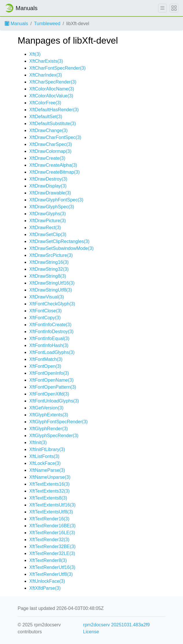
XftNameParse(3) (47, 470)
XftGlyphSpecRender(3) (53, 435)
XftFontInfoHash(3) (48, 345)
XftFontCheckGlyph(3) (52, 303)
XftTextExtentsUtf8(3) (51, 511)
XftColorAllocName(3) (51, 88)
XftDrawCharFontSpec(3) (55, 137)
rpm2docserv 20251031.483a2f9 (116, 624)
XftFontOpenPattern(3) (52, 387)
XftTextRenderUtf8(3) (51, 574)
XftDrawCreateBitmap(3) (54, 172)
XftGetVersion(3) (46, 407)
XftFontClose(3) (45, 310)
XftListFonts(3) (44, 456)
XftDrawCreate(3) (47, 158)
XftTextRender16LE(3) (52, 532)
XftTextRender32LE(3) (52, 553)
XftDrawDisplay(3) (48, 185)
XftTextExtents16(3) (49, 484)
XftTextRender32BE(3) (52, 546)
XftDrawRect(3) (45, 227)
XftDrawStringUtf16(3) (52, 283)
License (91, 631)
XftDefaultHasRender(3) (54, 109)
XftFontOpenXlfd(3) (49, 393)
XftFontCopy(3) (45, 317)
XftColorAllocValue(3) (51, 95)
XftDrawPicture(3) (47, 220)
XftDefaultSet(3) (45, 116)
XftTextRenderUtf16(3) (52, 567)
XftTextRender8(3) (48, 560)
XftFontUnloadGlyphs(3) (54, 400)
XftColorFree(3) (45, 102)
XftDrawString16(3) (49, 262)
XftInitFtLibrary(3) (47, 449)
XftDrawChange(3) (48, 130)
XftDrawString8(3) (47, 276)
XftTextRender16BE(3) (52, 525)
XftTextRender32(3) (49, 539)
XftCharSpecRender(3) (52, 81)
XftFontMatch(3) (46, 359)
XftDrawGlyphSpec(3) (51, 206)
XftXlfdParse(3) (45, 588)
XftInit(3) (38, 442)
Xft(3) (35, 54)
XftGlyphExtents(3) (48, 414)
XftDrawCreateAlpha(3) (53, 165)
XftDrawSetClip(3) (47, 234)
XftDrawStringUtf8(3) (50, 289)
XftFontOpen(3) (45, 366)
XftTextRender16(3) (49, 518)
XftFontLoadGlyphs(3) (52, 352)
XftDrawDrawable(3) (50, 192)
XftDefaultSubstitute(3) (52, 123)
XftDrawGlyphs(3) (47, 213)
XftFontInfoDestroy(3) (51, 331)
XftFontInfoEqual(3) (49, 338)
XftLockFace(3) (45, 463)
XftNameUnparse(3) (49, 477)
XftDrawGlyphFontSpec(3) (56, 199)
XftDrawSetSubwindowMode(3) (61, 248)
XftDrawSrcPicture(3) (51, 255)
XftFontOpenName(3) (51, 380)
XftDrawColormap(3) (50, 151)
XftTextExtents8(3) (48, 497)
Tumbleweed (47, 23)
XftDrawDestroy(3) (48, 179)
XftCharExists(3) (46, 61)
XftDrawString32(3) (49, 269)
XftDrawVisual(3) (46, 296)
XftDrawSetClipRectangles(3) (59, 241)
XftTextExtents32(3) (49, 491)
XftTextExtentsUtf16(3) (52, 504)
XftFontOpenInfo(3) (49, 373)
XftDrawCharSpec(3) (50, 144)
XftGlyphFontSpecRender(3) (58, 421)
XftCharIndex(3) (45, 75)
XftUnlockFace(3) (47, 581)
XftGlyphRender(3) (48, 428)
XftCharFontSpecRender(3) (57, 68)
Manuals (16, 23)
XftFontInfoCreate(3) (50, 324)
